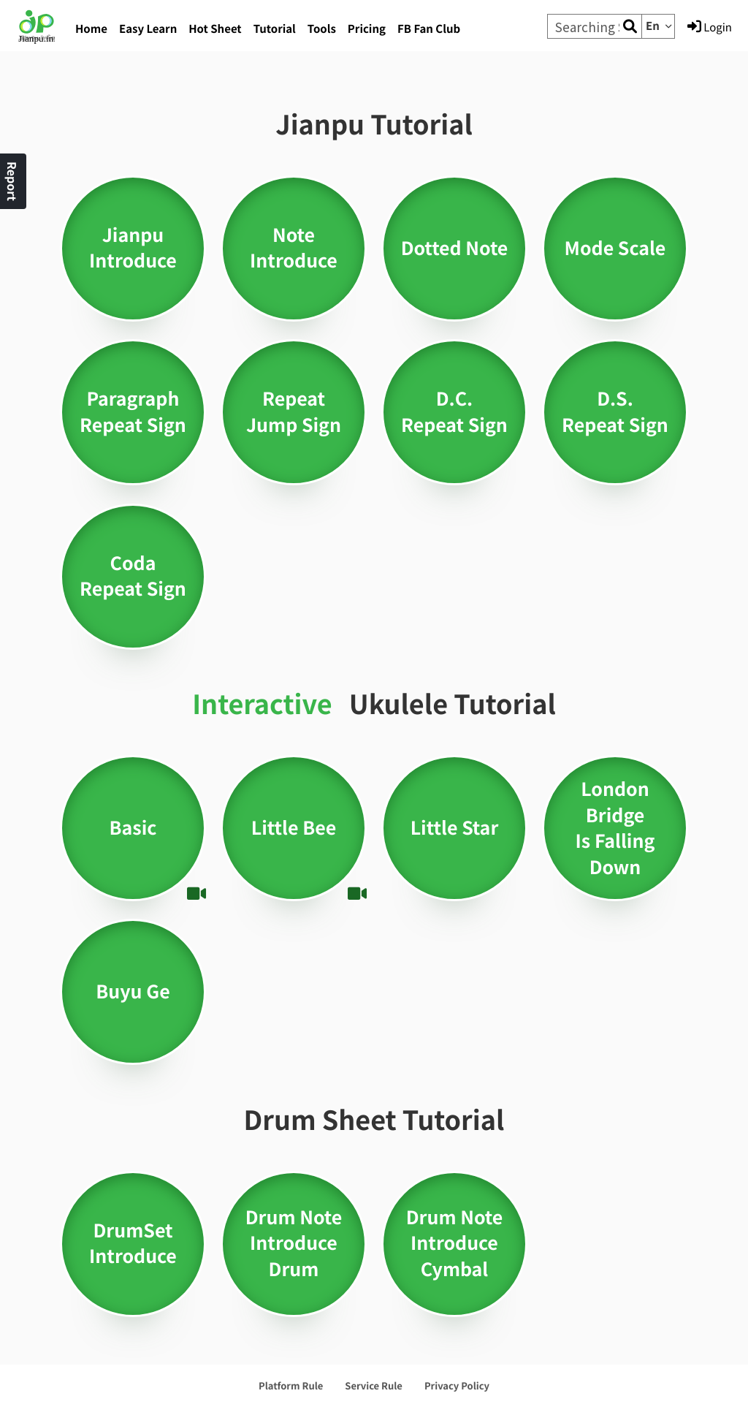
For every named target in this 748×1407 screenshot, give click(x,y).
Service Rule (373, 1385)
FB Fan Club (428, 29)
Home (91, 29)
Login (709, 27)
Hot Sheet (214, 29)
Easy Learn (148, 29)
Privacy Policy (456, 1385)
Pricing (367, 29)
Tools (322, 29)
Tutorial (274, 29)
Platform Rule (291, 1385)
